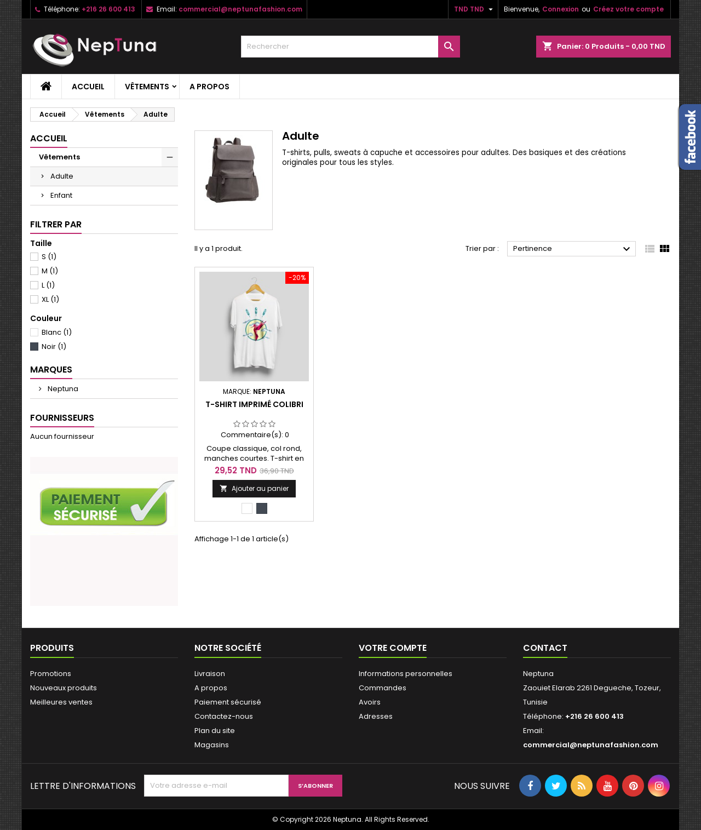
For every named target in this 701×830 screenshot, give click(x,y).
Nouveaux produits (63, 688)
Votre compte (393, 648)
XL (50, 299)
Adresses (376, 716)
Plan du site (214, 730)
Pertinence (573, 249)
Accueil (88, 86)
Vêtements (147, 86)
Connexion (560, 9)
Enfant (61, 195)
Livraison (209, 673)
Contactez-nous (223, 716)
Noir (54, 346)
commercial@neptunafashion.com (240, 9)
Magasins (211, 745)
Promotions (50, 673)
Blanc (57, 332)
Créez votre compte (628, 9)
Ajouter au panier (254, 488)
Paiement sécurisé (227, 702)
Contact (545, 648)
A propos (209, 86)
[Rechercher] (350, 47)
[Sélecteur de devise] (475, 9)
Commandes (382, 688)
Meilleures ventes (61, 702)
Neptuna (62, 388)
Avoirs (370, 702)
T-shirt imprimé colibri (254, 404)
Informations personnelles (405, 673)
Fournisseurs (62, 417)
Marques (51, 369)
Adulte (61, 176)
